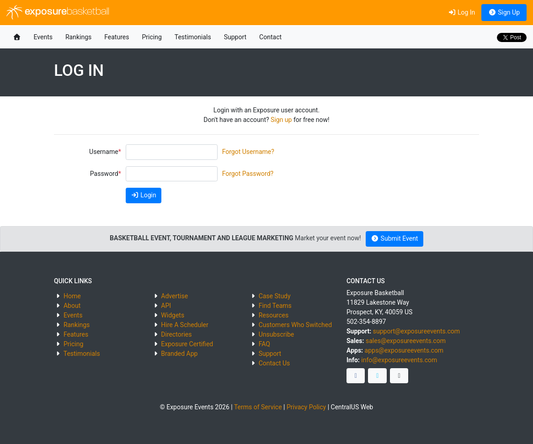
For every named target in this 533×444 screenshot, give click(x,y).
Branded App (179, 353)
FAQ (264, 344)
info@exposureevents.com (399, 360)
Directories (176, 334)
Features (116, 37)
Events (43, 37)
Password (104, 173)
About (72, 305)
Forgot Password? (248, 173)
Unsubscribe (276, 334)
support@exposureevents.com (416, 331)
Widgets (172, 315)
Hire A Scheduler (184, 324)
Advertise (174, 296)
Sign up (281, 119)
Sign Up (504, 12)
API (166, 305)
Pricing (151, 37)
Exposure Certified (187, 344)
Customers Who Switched (295, 324)
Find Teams (275, 305)
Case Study (275, 296)
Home (72, 296)
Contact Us (274, 363)
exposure (57, 12)
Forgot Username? (248, 151)
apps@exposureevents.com (404, 350)
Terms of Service (258, 407)
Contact (270, 37)
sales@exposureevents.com (406, 340)
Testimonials (193, 37)
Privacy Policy (306, 407)
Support (235, 37)
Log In (461, 12)
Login (143, 195)
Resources (274, 315)
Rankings (78, 37)
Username (103, 151)
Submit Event (394, 238)
